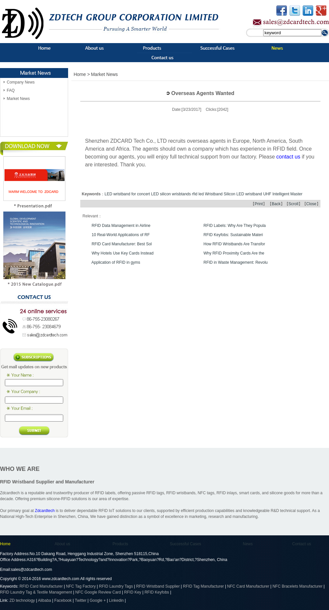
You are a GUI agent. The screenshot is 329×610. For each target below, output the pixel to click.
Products (120, 544)
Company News (21, 82)
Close (311, 204)
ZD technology (23, 600)
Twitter (80, 600)
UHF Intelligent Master (282, 194)
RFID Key (132, 592)
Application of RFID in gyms (115, 262)
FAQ (10, 90)
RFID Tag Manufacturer (203, 586)
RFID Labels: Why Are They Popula (235, 225)
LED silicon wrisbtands (171, 194)
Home (5, 544)
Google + (97, 600)
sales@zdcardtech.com (31, 569)
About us (62, 544)
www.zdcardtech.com (60, 578)
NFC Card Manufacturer (248, 586)
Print (259, 204)
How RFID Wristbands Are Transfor (234, 244)
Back (276, 204)
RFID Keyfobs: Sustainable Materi (233, 234)
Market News (18, 98)
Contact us (301, 544)
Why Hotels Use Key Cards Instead (123, 253)
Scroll (293, 204)
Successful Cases (185, 544)
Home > (82, 74)
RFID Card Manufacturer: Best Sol (122, 244)
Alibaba (44, 600)
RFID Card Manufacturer (41, 586)
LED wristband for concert (127, 194)
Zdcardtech (45, 510)
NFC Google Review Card (98, 592)
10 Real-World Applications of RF (121, 234)
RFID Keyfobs (156, 592)
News (248, 544)
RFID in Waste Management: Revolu (236, 262)
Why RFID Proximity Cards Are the (234, 253)
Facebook (63, 600)
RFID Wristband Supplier (158, 586)
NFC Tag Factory (81, 586)
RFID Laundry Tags (116, 586)
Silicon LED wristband (243, 194)
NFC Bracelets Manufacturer (297, 586)
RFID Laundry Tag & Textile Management (36, 592)
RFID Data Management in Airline (121, 225)
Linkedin (116, 600)
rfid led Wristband (207, 194)
